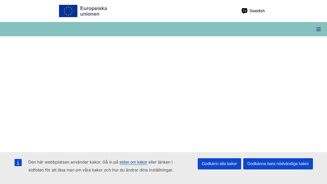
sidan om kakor (133, 162)
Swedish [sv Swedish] (253, 11)
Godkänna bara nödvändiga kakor (278, 164)
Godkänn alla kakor (219, 164)
